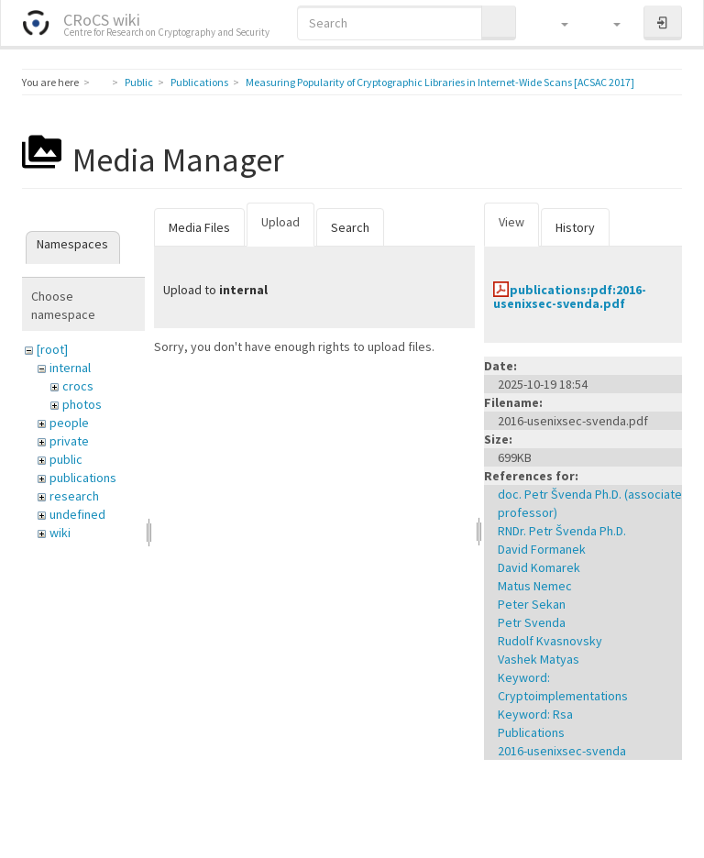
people (69, 422)
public (66, 459)
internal (70, 367)
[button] (556, 23)
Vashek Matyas (538, 659)
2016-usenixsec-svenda (562, 750)
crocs (78, 386)
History (575, 227)
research (74, 496)
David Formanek (542, 549)
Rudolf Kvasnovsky (550, 640)
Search (350, 227)
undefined (77, 514)
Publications (199, 82)
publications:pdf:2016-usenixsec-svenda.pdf (569, 296)
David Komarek (539, 567)
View (511, 222)
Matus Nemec (535, 586)
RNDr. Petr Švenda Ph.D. (562, 530)
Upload (280, 222)
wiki (60, 532)
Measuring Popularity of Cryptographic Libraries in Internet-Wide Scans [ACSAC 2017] (440, 82)
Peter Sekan (532, 604)
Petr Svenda (532, 622)
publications (83, 477)
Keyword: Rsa (535, 714)
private (69, 441)
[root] (52, 349)
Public (139, 82)
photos (82, 404)
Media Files (199, 227)
